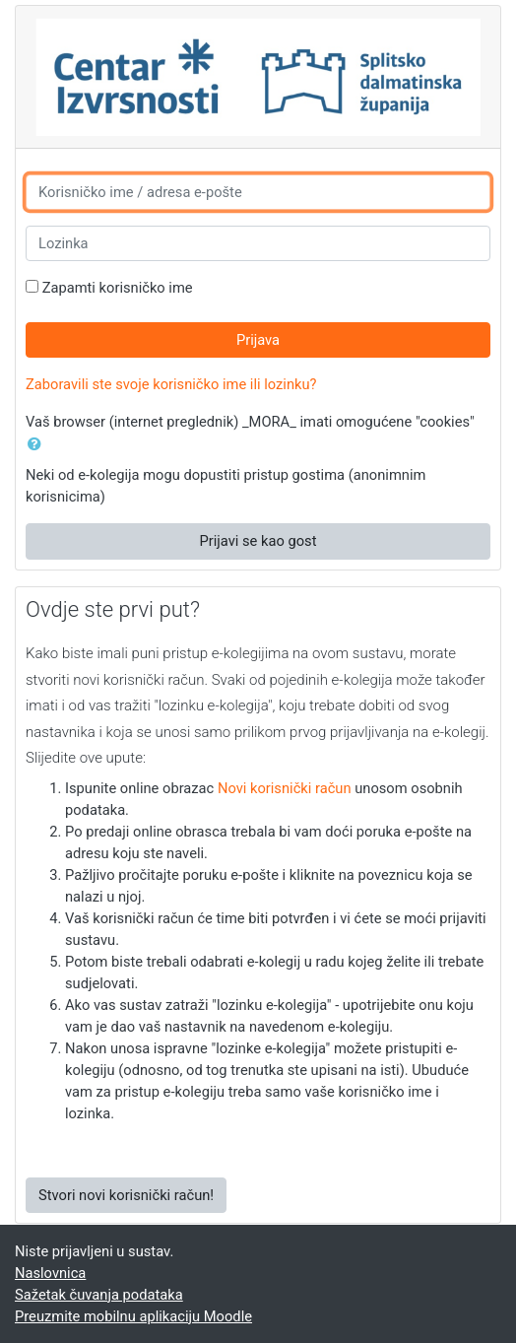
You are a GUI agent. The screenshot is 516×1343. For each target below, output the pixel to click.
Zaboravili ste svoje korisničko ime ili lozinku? (171, 384)
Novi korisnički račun (285, 788)
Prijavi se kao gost (257, 541)
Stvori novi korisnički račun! (126, 1195)
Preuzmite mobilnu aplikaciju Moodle (133, 1316)
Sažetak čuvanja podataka (99, 1295)
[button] (38, 444)
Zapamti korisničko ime (117, 288)
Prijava (258, 340)
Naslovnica (50, 1273)
